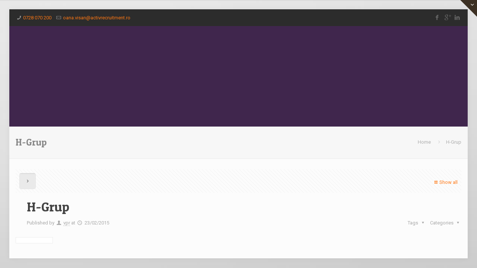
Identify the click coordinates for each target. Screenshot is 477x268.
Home (424, 142)
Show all (445, 182)
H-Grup (453, 142)
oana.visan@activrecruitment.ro (96, 17)
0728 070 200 (37, 17)
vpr (66, 223)
